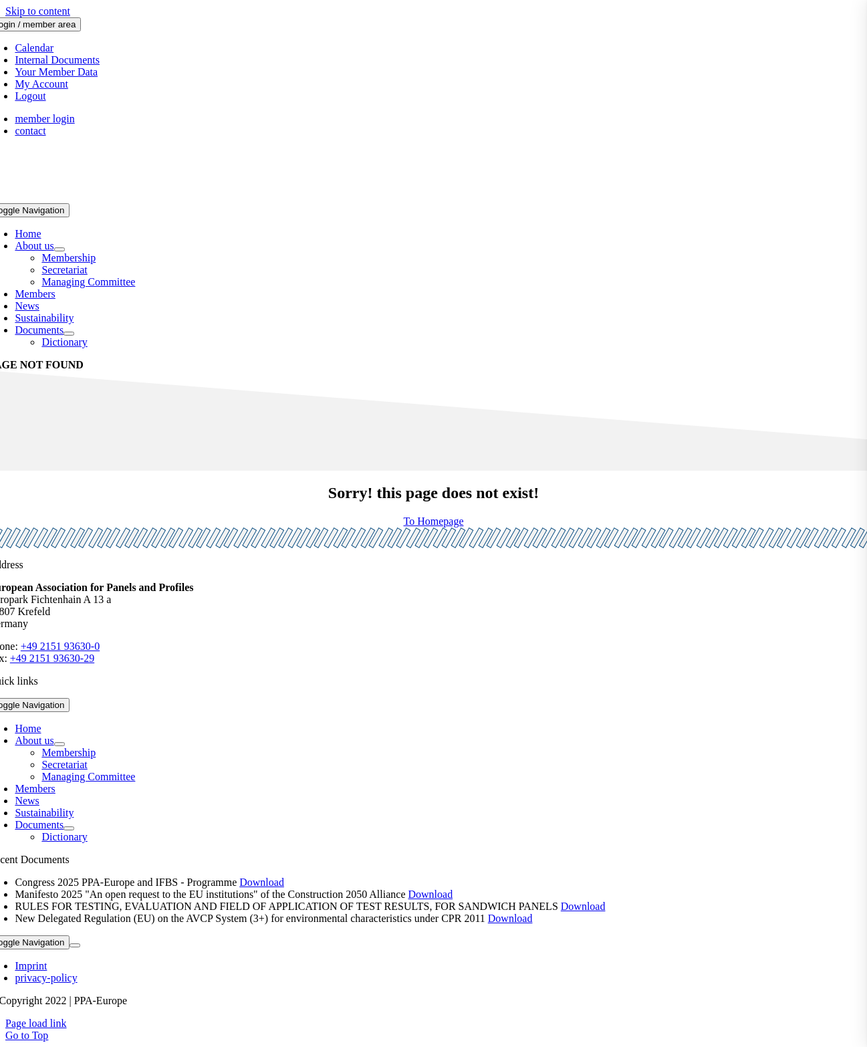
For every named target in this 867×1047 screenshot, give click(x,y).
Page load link (36, 1023)
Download (261, 882)
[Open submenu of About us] (59, 249)
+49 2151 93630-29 (52, 658)
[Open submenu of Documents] (69, 334)
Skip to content (37, 11)
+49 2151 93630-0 (60, 646)
